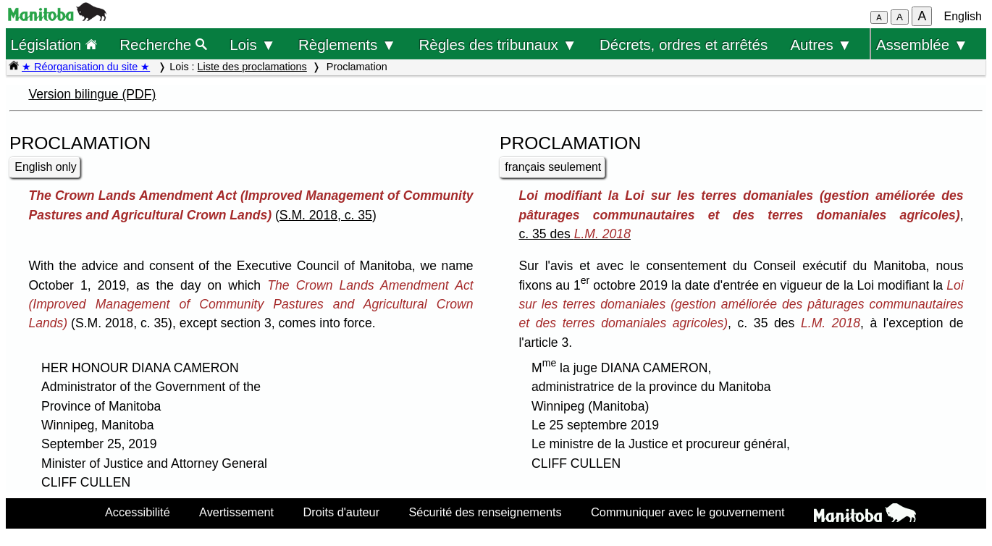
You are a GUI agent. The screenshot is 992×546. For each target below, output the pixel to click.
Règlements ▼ (347, 44)
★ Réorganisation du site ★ (86, 66)
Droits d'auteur (341, 511)
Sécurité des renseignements (484, 511)
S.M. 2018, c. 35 (325, 215)
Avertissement (236, 511)
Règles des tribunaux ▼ (498, 44)
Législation (53, 44)
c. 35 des (574, 234)
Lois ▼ (253, 44)
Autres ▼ (821, 44)
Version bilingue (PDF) (92, 94)
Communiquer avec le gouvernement (687, 511)
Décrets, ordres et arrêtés (684, 44)
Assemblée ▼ (922, 44)
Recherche (163, 44)
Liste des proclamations (252, 66)
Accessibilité (137, 511)
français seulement (553, 167)
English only (45, 167)
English (963, 16)
